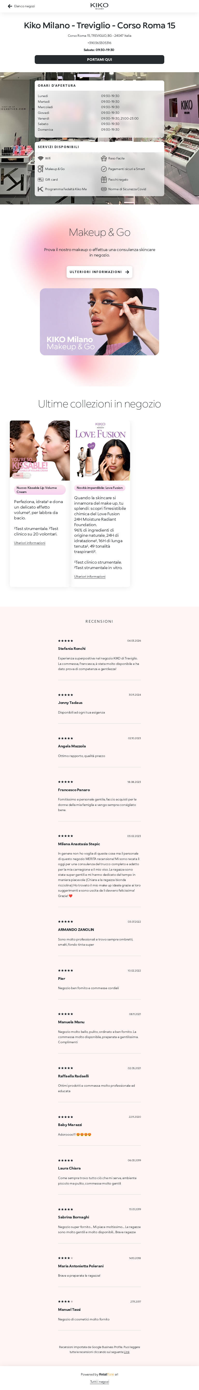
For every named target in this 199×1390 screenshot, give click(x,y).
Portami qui (99, 59)
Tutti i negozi (99, 1382)
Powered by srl (99, 1374)
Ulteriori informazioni (99, 272)
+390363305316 (99, 43)
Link (126, 1352)
